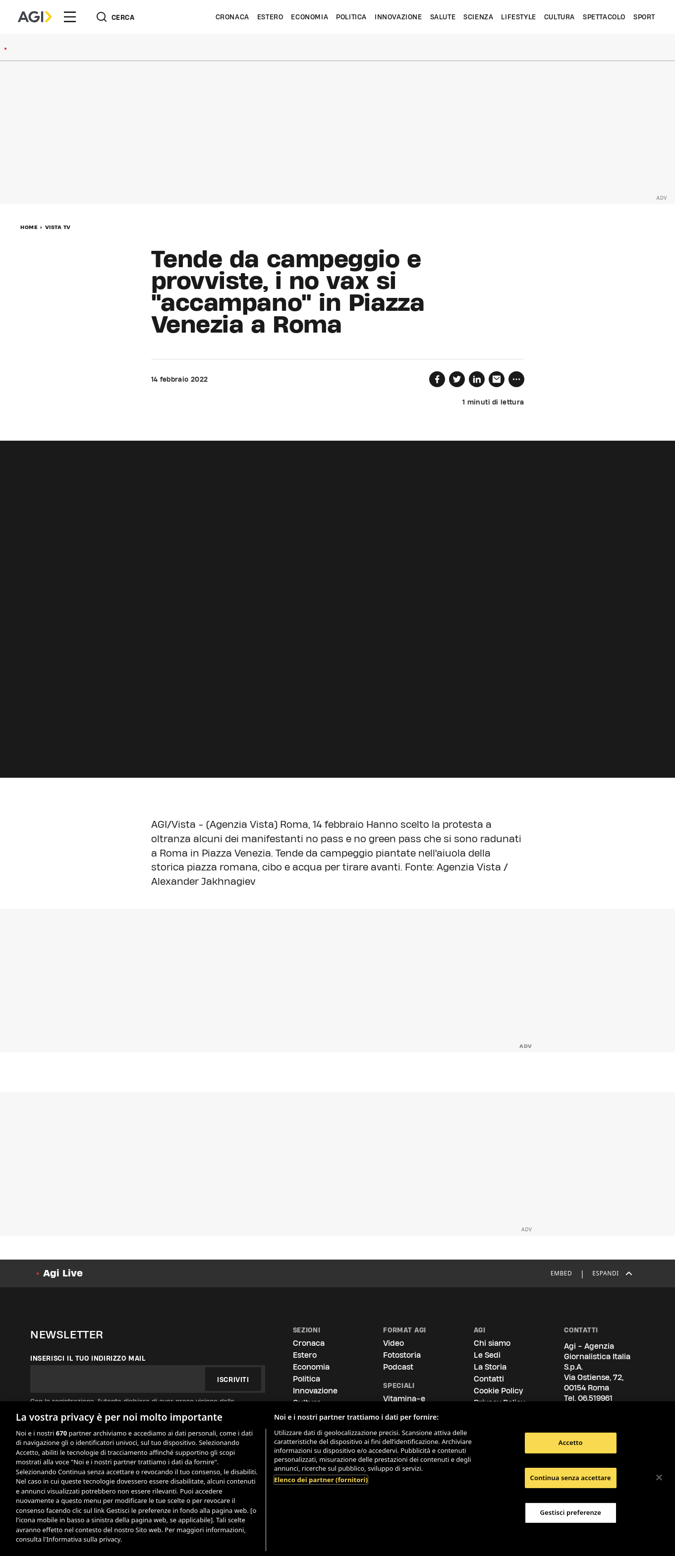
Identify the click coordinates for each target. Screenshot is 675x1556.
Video (393, 1343)
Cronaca (232, 17)
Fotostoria (402, 1355)
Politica (351, 17)
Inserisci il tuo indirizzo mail (88, 1358)
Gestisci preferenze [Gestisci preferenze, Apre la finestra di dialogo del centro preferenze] (570, 1512)
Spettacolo (604, 17)
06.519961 (595, 1398)
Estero (270, 17)
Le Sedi (487, 1355)
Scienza (478, 17)
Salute (443, 17)
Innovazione (398, 17)
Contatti (489, 1378)
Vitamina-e (404, 1398)
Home (29, 227)
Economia (309, 17)
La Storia (490, 1367)
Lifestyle (518, 17)
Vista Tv (58, 227)
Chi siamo (492, 1343)
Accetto (571, 1442)
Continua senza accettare (570, 1477)
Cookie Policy (498, 1390)
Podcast (398, 1367)
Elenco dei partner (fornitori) (321, 1479)
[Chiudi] (659, 1477)
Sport (644, 17)
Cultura (559, 17)
